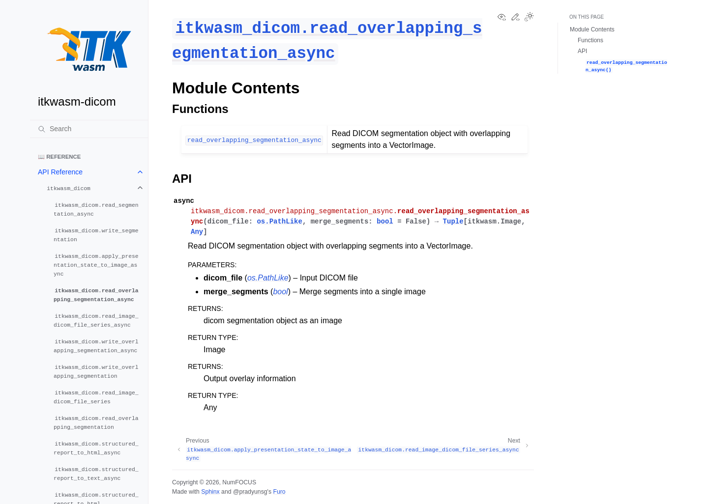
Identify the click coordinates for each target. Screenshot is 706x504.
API (582, 51)
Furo (279, 491)
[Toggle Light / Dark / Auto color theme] (529, 18)
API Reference (60, 172)
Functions (590, 40)
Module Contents (592, 29)
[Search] (89, 129)
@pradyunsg (250, 491)
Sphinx (210, 491)
